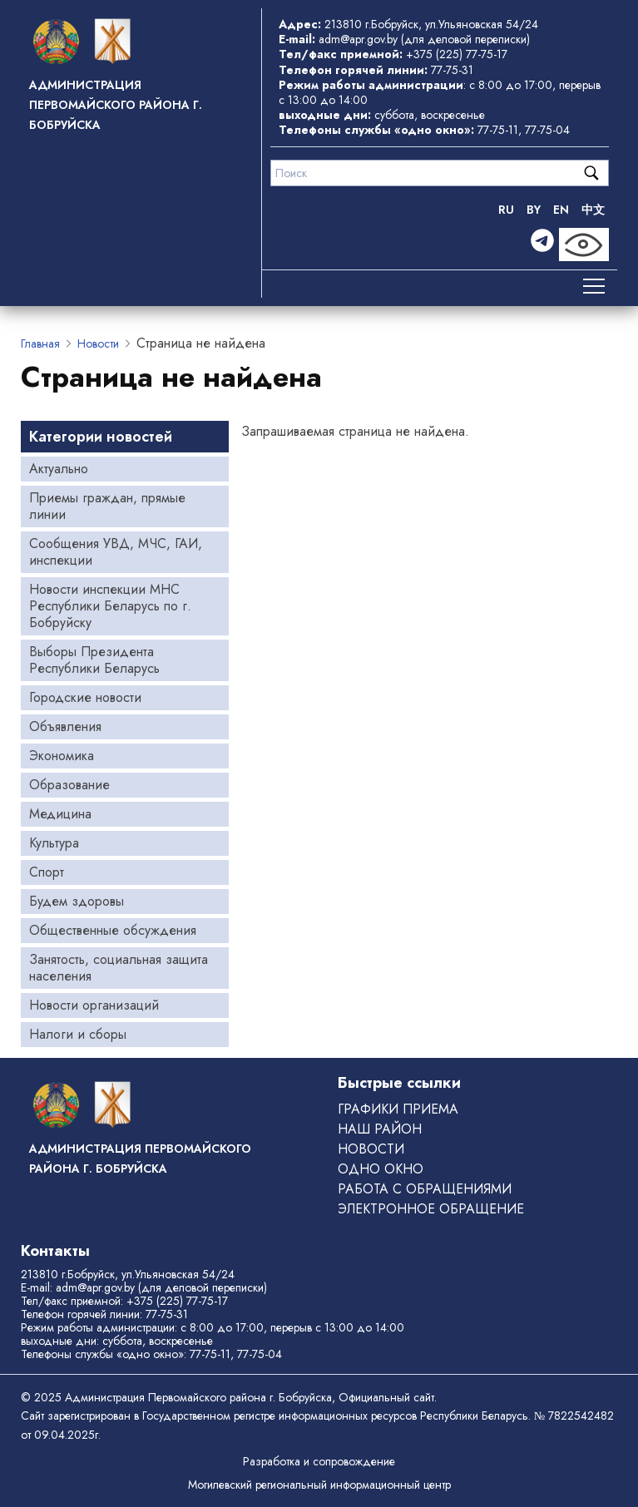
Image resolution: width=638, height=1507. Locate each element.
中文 (593, 209)
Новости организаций (94, 1005)
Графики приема (398, 1109)
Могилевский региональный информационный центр (319, 1484)
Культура (54, 842)
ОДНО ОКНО (380, 1168)
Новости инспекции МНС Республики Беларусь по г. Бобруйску (110, 606)
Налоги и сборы (77, 1034)
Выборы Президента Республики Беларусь (94, 660)
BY (534, 209)
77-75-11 (497, 129)
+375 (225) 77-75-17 (456, 54)
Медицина (60, 813)
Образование (69, 784)
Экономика (61, 755)
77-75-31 (452, 70)
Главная (40, 343)
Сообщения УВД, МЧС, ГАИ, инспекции (115, 552)
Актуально (58, 468)
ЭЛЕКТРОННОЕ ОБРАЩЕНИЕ (431, 1208)
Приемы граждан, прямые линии (107, 506)
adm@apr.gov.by (358, 39)
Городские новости (85, 697)
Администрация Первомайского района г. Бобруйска (115, 105)
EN (561, 209)
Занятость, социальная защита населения (118, 968)
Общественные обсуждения (112, 930)
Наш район (380, 1129)
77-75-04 (547, 129)
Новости (98, 343)
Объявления (65, 726)
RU (506, 209)
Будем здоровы (76, 901)
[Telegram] (542, 244)
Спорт (46, 872)
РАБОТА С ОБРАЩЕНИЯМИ (425, 1188)
